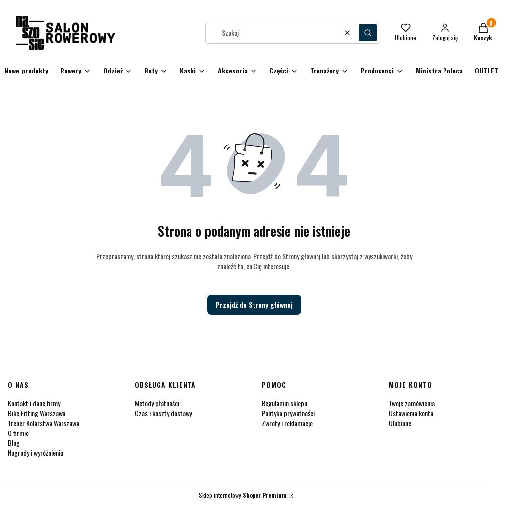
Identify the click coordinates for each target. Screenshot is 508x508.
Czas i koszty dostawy (163, 413)
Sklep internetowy (243, 495)
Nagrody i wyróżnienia (35, 452)
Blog (14, 442)
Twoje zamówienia (412, 403)
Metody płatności (157, 403)
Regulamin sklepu (284, 403)
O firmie (18, 433)
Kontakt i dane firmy (34, 403)
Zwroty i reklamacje (287, 423)
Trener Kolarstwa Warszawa (43, 423)
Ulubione (400, 423)
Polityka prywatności (288, 413)
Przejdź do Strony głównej (254, 304)
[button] (368, 32)
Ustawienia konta (411, 413)
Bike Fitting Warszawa (36, 413)
